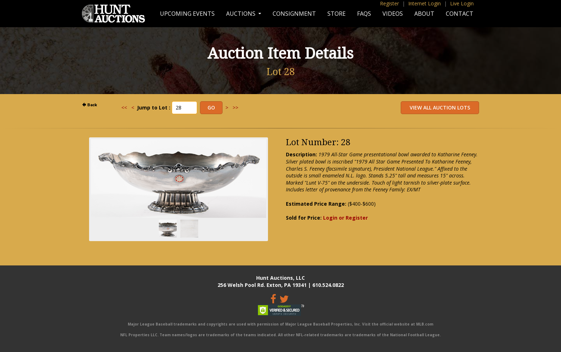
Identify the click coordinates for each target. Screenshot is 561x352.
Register (389, 3)
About (424, 14)
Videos (392, 14)
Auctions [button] (241, 14)
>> (235, 107)
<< (124, 107)
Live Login (462, 3)
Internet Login (424, 3)
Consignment (294, 14)
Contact (459, 14)
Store (336, 14)
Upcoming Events (187, 14)
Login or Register (345, 217)
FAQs (364, 14)
